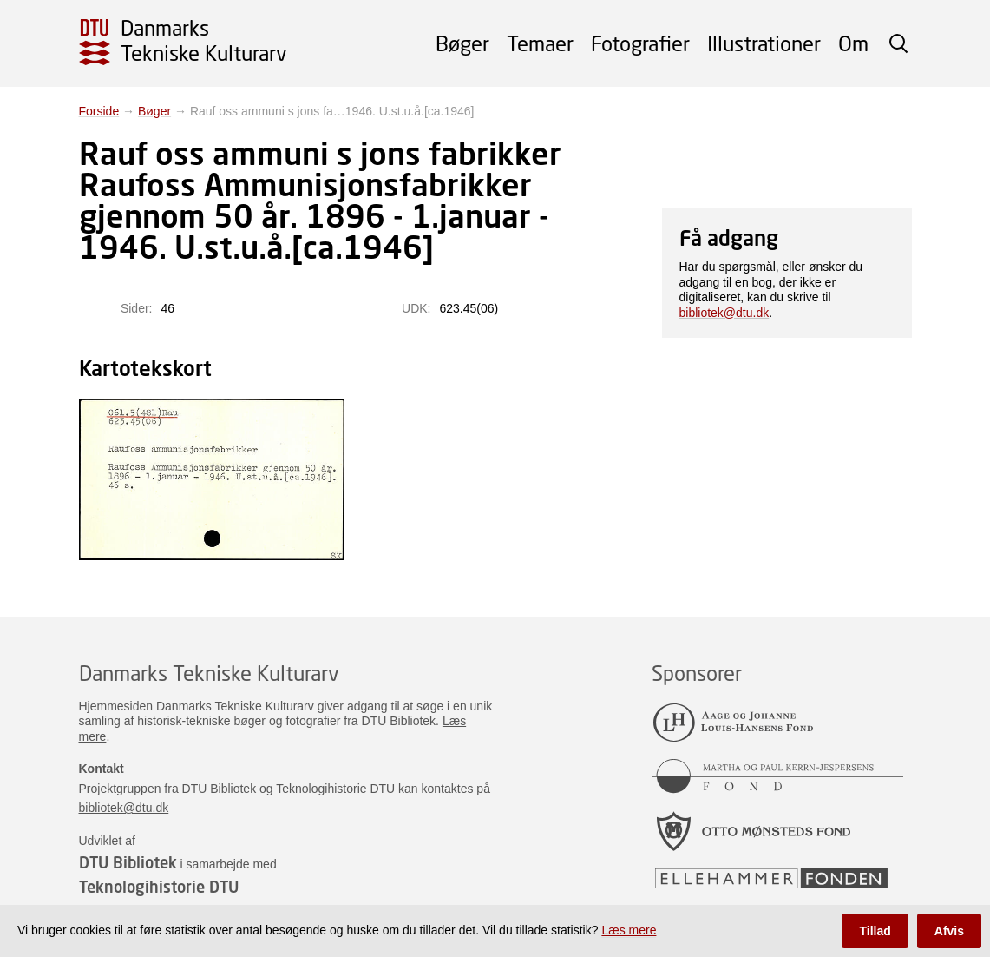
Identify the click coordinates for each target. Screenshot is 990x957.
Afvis (949, 931)
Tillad (874, 931)
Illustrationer (764, 43)
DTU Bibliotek (128, 862)
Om (853, 43)
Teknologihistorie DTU (159, 886)
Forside (99, 111)
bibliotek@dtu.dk (724, 313)
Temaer (540, 43)
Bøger (462, 43)
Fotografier (640, 43)
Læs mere (628, 930)
